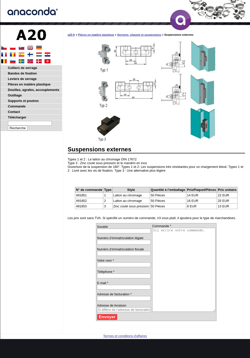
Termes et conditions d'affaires (125, 352)
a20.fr (71, 34)
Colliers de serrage (22, 68)
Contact (14, 112)
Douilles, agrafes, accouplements (34, 90)
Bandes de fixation (22, 73)
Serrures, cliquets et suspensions (139, 34)
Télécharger (17, 117)
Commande (17, 106)
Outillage (15, 95)
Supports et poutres (23, 101)
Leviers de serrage (22, 79)
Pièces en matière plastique (96, 34)
